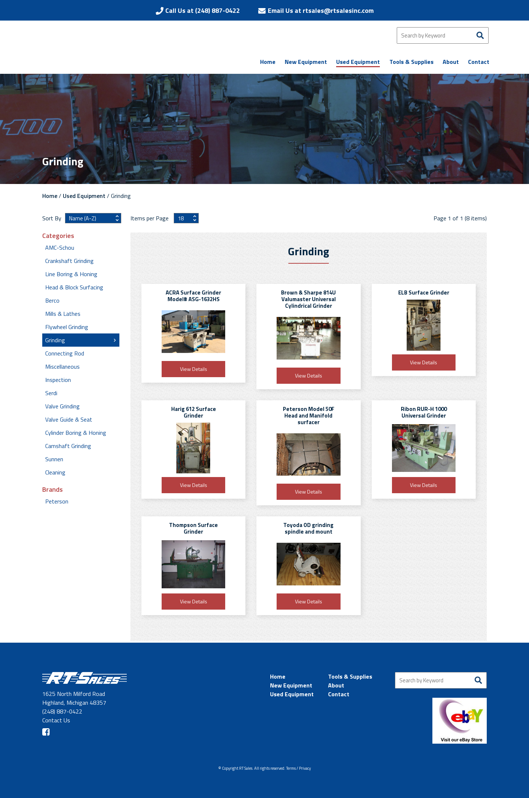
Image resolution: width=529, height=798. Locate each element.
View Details (193, 369)
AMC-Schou (59, 247)
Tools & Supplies (350, 676)
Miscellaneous (62, 366)
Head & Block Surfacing (74, 287)
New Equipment (291, 685)
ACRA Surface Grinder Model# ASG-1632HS (193, 295)
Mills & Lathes (62, 314)
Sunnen (54, 459)
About (336, 685)
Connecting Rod (64, 353)
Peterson (56, 501)
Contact (338, 694)
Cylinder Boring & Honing (75, 433)
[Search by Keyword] (443, 35)
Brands (52, 489)
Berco (52, 300)
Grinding (55, 340)
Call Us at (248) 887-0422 (202, 10)
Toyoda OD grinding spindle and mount (308, 528)
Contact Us (56, 720)
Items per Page (150, 218)
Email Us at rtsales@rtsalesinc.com (321, 10)
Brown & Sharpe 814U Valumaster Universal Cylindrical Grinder (308, 299)
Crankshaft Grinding (69, 261)
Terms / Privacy (298, 768)
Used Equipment (84, 195)
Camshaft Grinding (68, 446)
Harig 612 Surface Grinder (193, 412)
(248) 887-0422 (62, 711)
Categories (58, 235)
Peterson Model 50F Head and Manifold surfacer (308, 415)
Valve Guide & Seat (68, 419)
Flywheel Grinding (66, 327)
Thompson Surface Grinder (193, 528)
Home (49, 195)
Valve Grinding (62, 406)
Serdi (51, 393)
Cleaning (55, 472)
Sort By (51, 218)
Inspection (58, 380)
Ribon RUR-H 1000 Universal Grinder (424, 412)
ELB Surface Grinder (423, 292)
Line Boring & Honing (71, 274)
